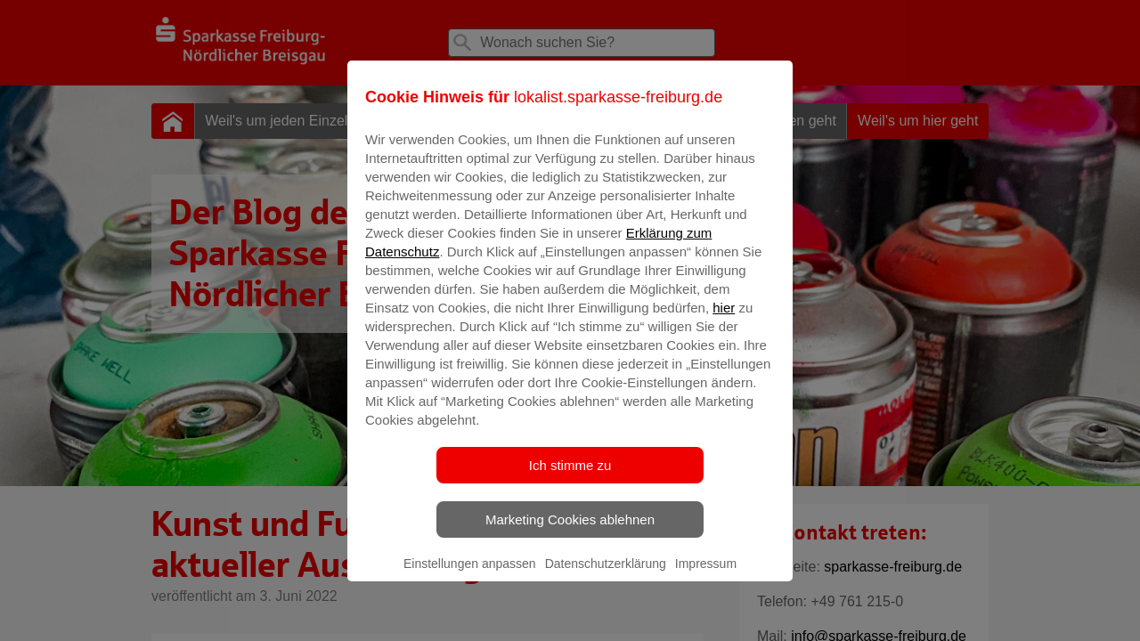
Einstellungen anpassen (469, 576)
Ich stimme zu (570, 477)
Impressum (706, 576)
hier (723, 320)
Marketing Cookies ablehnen (570, 532)
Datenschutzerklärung (605, 576)
